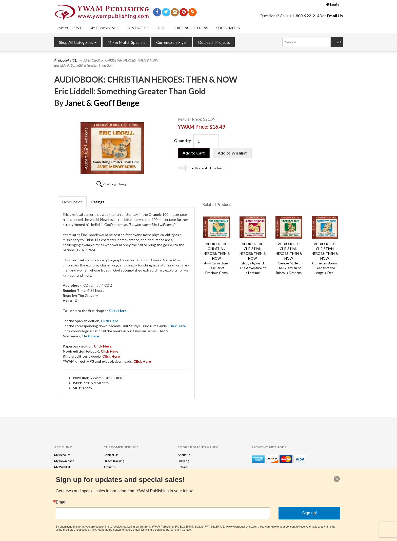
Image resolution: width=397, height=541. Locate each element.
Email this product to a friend (206, 168)
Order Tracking (114, 461)
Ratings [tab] (97, 201)
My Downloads (104, 28)
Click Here (111, 356)
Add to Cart (194, 152)
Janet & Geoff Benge (102, 103)
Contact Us (138, 28)
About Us (184, 455)
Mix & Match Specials (126, 42)
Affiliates (110, 467)
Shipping (183, 461)
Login (332, 4)
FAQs (161, 28)
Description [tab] (72, 201)
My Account (70, 28)
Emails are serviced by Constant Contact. (166, 529)
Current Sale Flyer (171, 42)
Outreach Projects (214, 42)
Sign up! (309, 513)
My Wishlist (62, 467)
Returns (183, 467)
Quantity (182, 140)
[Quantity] (206, 141)
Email (61, 502)
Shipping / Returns (190, 28)
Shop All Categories (77, 42)
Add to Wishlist (232, 152)
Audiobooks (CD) (66, 60)
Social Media (228, 28)
